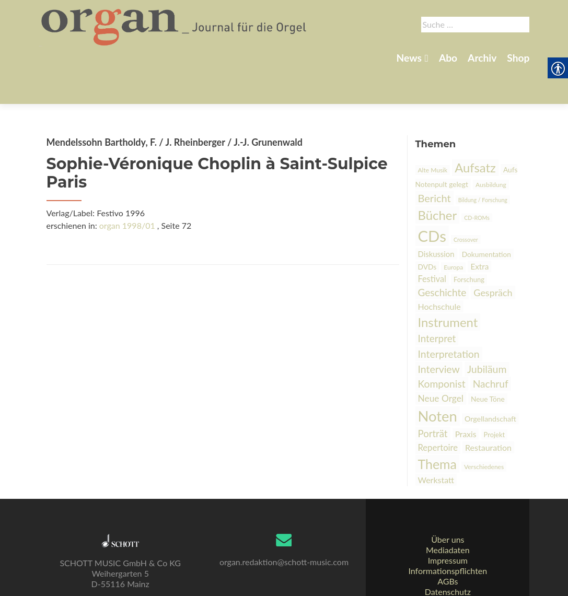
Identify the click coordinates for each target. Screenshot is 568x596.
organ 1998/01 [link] (127, 189)
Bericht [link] (434, 161)
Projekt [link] (494, 398)
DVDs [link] (427, 230)
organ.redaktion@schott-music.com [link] (284, 538)
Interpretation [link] (449, 317)
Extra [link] (479, 230)
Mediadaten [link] (448, 526)
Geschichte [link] (442, 256)
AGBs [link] (447, 557)
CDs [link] (432, 199)
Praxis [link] (466, 397)
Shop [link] (518, 58)
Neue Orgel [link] (440, 361)
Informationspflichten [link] (447, 547)
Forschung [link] (469, 243)
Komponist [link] (442, 347)
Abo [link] (448, 58)
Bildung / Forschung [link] (482, 163)
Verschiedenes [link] (484, 430)
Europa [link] (453, 231)
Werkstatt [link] (436, 443)
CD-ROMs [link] (477, 181)
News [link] (409, 58)
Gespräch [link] (492, 256)
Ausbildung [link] (491, 148)
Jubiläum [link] (487, 332)
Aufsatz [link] (475, 131)
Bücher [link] (437, 178)
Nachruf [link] (490, 347)
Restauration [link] (488, 411)
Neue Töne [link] (488, 362)
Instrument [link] (448, 285)
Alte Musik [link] (433, 133)
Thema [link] (437, 427)
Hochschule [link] (439, 270)
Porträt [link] (433, 397)
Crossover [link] (466, 203)
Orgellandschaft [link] (490, 382)
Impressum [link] (448, 536)
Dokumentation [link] (486, 217)
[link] (175, 25)
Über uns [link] (447, 515)
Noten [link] (437, 379)
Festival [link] (432, 242)
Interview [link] (439, 332)
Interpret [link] (437, 302)
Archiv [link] (482, 58)
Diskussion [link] (436, 217)
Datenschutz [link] (448, 567)
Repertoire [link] (438, 411)
